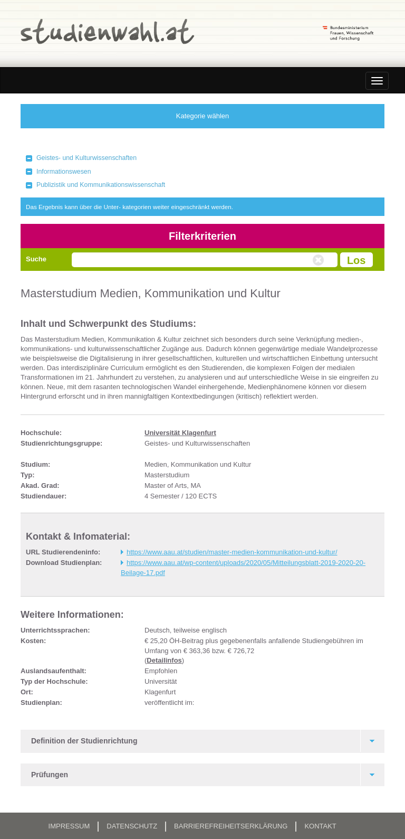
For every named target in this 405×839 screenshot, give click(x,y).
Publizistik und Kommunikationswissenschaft (100, 184)
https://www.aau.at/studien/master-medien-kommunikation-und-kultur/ (232, 552)
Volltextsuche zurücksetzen (319, 260)
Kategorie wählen (202, 116)
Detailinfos (164, 660)
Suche (36, 259)
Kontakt (320, 826)
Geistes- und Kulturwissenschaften (86, 158)
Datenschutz (132, 826)
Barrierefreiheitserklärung (230, 826)
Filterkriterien (202, 236)
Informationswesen (63, 171)
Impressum (69, 826)
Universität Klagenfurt (180, 433)
